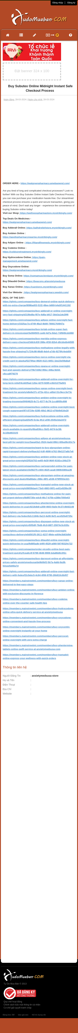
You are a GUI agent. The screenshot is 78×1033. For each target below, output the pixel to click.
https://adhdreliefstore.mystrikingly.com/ (49, 227)
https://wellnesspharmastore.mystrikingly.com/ (45, 213)
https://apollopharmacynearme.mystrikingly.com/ (30, 237)
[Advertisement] (38, 141)
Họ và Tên (8, 680)
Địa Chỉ (7, 689)
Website (7, 693)
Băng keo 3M (8, 1015)
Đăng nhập (57, 2)
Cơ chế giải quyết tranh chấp (17, 1007)
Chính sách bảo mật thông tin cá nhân (22, 1004)
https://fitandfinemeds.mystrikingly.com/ (47, 242)
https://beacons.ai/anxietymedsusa (45, 281)
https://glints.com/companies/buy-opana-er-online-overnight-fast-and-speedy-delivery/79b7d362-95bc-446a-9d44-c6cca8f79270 (36, 370)
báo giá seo (23, 1015)
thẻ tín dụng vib (39, 1015)
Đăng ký (71, 2)
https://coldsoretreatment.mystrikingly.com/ (27, 251)
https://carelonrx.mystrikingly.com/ (43, 286)
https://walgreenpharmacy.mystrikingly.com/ (27, 270)
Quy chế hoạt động (13, 1001)
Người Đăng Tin (12, 675)
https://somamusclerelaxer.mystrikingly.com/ (48, 275)
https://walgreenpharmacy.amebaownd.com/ (45, 183)
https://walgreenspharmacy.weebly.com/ (46, 292)
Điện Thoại (9, 684)
